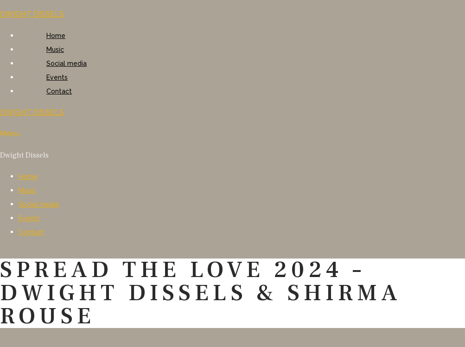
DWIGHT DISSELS (32, 14)
